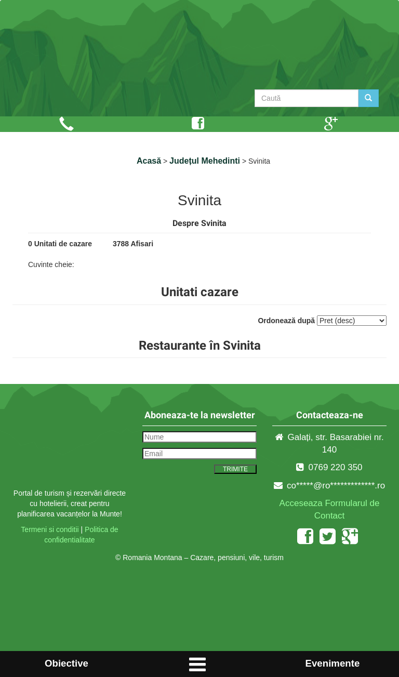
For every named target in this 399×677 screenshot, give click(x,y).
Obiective (66, 663)
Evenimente (332, 663)
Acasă (149, 160)
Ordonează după (286, 320)
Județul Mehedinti (204, 160)
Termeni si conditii (49, 529)
